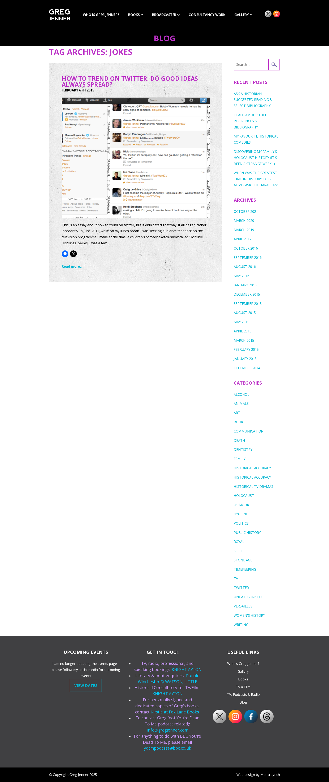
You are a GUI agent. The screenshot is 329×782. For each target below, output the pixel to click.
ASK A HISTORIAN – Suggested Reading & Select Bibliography (253, 99)
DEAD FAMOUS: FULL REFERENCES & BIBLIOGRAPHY (250, 121)
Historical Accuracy (252, 468)
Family (239, 458)
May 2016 (241, 276)
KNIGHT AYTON (186, 669)
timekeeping (245, 569)
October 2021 (246, 211)
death (239, 440)
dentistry (243, 449)
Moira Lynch (270, 774)
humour (241, 505)
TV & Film (243, 687)
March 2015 (244, 340)
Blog (164, 38)
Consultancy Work (207, 14)
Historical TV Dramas (253, 486)
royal (239, 541)
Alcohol (241, 394)
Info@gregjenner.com (167, 730)
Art (237, 412)
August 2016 (245, 266)
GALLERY (241, 14)
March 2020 (244, 220)
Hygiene (241, 514)
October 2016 (246, 248)
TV (236, 578)
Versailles (243, 606)
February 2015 (246, 349)
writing (241, 624)
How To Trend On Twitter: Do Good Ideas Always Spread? (130, 81)
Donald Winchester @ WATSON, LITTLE (169, 678)
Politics (241, 523)
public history (247, 532)
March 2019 (244, 230)
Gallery (243, 671)
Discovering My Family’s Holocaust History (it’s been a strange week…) (255, 157)
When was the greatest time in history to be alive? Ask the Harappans (256, 179)
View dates (85, 685)
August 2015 (245, 312)
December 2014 (247, 368)
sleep (238, 551)
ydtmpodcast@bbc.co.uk (167, 748)
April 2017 (242, 239)
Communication (249, 431)
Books (134, 14)
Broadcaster (164, 14)
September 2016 (248, 257)
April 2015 (242, 331)
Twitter (241, 587)
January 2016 (245, 285)
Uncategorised (248, 597)
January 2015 (245, 358)
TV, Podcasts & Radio (243, 694)
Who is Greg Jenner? (101, 14)
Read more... (72, 266)
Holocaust (244, 495)
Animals (241, 403)
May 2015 (241, 322)
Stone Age (243, 560)
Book (238, 422)
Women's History (249, 615)
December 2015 (247, 294)
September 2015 (248, 303)
